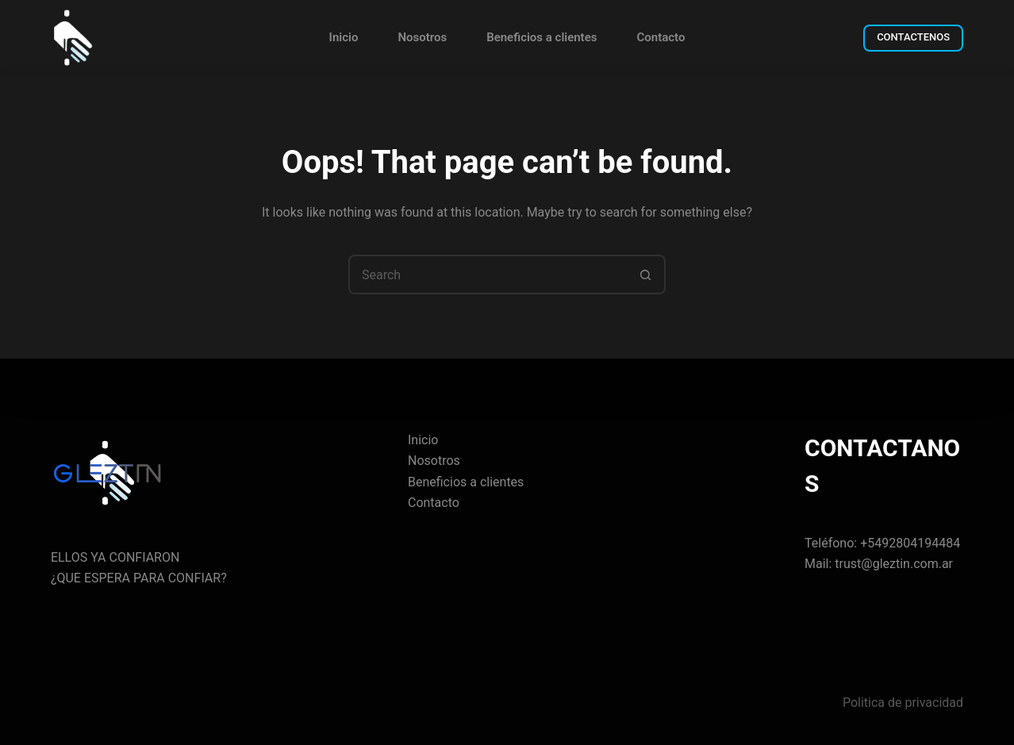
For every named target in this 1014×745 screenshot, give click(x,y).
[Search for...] (487, 274)
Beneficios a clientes (541, 37)
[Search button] (646, 274)
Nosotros (422, 37)
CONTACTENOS (913, 37)
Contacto (660, 37)
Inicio (344, 37)
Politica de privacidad (903, 702)
